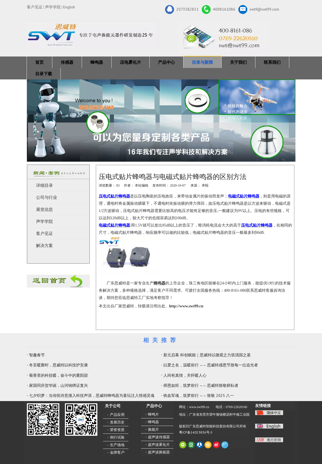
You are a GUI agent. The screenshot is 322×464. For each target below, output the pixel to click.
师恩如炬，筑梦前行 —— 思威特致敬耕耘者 (200, 385)
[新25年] (92, 34)
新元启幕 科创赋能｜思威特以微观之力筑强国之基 (207, 354)
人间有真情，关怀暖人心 (184, 375)
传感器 (67, 62)
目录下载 (43, 73)
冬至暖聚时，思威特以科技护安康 (58, 365)
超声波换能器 (159, 452)
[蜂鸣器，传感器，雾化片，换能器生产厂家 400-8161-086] (161, 120)
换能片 (153, 429)
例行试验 (117, 437)
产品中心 (166, 62)
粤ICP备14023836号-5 (196, 432)
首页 (39, 62)
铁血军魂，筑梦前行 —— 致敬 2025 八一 (198, 395)
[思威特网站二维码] (81, 419)
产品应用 (117, 415)
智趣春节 (37, 354)
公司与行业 (46, 197)
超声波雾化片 (159, 444)
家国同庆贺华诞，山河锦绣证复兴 (58, 385)
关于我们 (238, 62)
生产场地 (117, 445)
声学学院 (53, 7)
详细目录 (44, 185)
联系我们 (272, 62)
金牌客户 (117, 452)
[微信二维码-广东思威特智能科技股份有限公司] (43, 419)
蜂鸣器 (96, 62)
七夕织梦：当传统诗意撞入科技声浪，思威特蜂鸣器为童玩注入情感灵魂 (91, 395)
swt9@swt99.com (258, 9)
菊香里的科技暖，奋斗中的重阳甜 (58, 375)
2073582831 (182, 9)
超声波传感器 (159, 437)
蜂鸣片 (153, 414)
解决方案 (44, 245)
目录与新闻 (202, 62)
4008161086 (218, 9)
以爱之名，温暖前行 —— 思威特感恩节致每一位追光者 (210, 365)
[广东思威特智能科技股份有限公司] (223, 37)
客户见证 (35, 7)
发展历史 (117, 422)
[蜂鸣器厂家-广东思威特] (58, 281)
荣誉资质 (117, 430)
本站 (205, 185)
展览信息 (44, 209)
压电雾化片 (130, 62)
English (69, 7)
